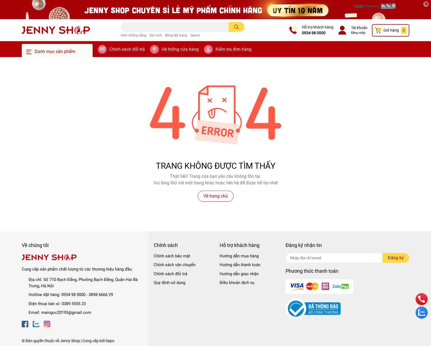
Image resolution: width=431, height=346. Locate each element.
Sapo (110, 341)
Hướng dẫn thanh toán (240, 264)
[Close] (426, 4)
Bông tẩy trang (176, 35)
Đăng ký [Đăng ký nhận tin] (396, 257)
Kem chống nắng (133, 35)
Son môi (156, 35)
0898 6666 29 (101, 294)
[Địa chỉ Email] (347, 258)
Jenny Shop (70, 341)
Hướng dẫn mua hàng (239, 256)
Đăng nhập (358, 33)
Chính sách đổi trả (127, 49)
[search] (236, 27)
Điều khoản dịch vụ (237, 282)
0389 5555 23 (74, 303)
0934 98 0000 (313, 33)
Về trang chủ (215, 196)
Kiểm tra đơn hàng (234, 49)
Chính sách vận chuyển (174, 264)
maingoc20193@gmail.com (66, 312)
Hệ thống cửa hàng (180, 49)
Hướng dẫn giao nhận (239, 273)
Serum (195, 35)
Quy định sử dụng (169, 282)
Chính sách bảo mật (172, 256)
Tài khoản (359, 28)
